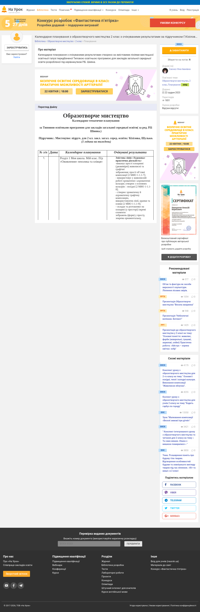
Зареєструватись (17, 47)
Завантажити (179, 50)
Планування (174, 84)
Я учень (173, 10)
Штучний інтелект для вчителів (119, 588)
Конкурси (111, 10)
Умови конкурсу (172, 22)
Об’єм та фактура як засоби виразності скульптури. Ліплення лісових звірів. (176, 287)
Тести (54, 10)
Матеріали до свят (161, 565)
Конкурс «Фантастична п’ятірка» (168, 569)
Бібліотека (42, 10)
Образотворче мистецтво (175, 81)
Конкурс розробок (78, 20)
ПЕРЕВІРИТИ (133, 544)
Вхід (182, 10)
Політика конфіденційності (183, 605)
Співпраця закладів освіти (17, 565)
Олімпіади (107, 584)
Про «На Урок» (11, 561)
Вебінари (57, 565)
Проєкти (106, 576)
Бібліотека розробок (113, 565)
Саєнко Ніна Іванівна (179, 69)
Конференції (59, 569)
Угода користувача (139, 605)
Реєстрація (193, 10)
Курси (55, 572)
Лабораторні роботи (113, 572)
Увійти (16, 57)
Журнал (30, 10)
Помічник (65, 9)
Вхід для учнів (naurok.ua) (165, 561)
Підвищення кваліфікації (88, 10)
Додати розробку (179, 257)
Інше (135, 10)
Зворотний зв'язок (17, 573)
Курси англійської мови (115, 591)
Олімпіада (123, 10)
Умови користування (159, 605)
